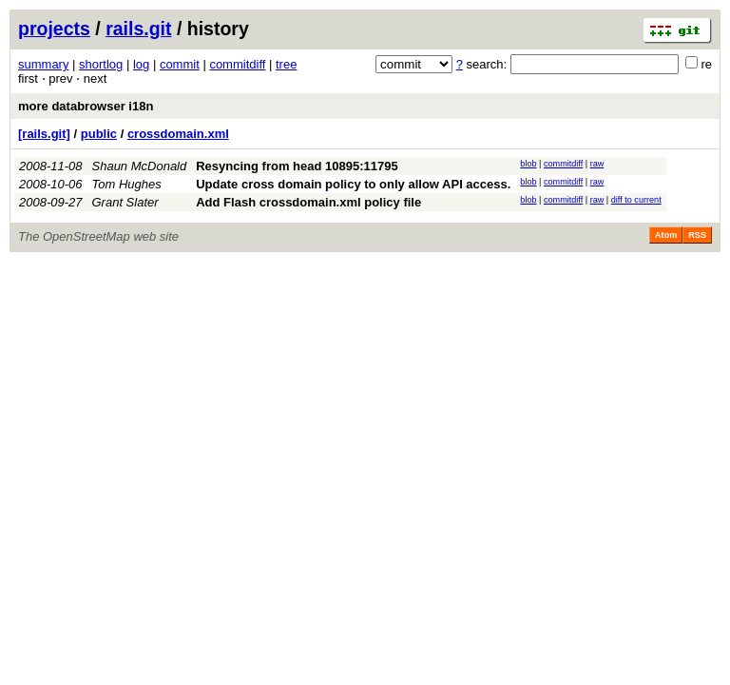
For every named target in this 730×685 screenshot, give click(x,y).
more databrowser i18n (85, 106)
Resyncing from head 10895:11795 (296, 166)
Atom (666, 235)
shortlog (101, 64)
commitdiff (237, 64)
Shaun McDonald (139, 166)
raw (597, 163)
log (141, 64)
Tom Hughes (127, 184)
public (99, 134)
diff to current (636, 200)
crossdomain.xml (178, 134)
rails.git (138, 28)
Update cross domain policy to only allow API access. (353, 184)
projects (54, 28)
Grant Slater (125, 202)
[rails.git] (44, 134)
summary (43, 64)
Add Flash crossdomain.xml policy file (308, 202)
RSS (697, 235)
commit (180, 64)
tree (286, 64)
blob (528, 163)
